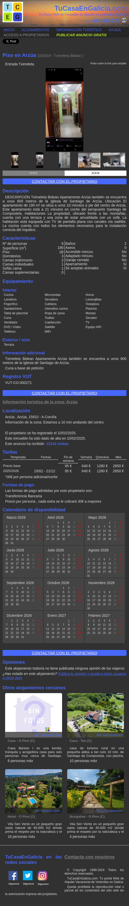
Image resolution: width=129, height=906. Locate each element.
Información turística (79, 30)
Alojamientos (35, 30)
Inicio (9, 30)
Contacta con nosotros (90, 857)
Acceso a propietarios (26, 35)
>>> (95, 173)
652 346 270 (106, 20)
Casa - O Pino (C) (21, 741)
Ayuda (115, 30)
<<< (33, 173)
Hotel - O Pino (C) (21, 816)
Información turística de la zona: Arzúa (40, 402)
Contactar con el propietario (64, 181)
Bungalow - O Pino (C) (87, 816)
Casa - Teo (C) (81, 741)
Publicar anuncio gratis (81, 35)
